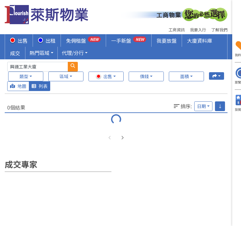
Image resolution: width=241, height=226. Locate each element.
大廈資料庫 (199, 40)
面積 (184, 76)
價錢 (144, 76)
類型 (23, 76)
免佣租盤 (83, 40)
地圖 (18, 86)
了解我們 (219, 30)
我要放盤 (167, 40)
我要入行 (198, 30)
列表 (39, 86)
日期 (201, 106)
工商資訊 (177, 30)
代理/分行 (73, 52)
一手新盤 (128, 40)
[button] (122, 138)
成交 (15, 53)
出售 (19, 40)
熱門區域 (39, 52)
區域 (64, 76)
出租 (47, 40)
